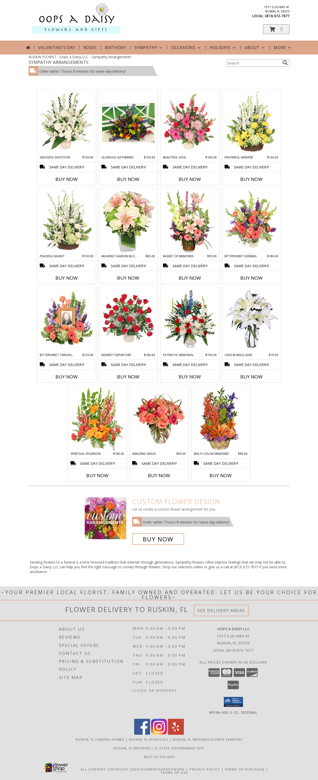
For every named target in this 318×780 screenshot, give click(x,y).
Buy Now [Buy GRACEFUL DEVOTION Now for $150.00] (66, 179)
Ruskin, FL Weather (132, 748)
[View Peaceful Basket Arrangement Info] (66, 221)
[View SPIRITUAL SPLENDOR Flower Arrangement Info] (97, 419)
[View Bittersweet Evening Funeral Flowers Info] (251, 221)
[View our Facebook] (142, 733)
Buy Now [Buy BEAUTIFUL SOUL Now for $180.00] (190, 179)
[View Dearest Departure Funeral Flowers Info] (128, 320)
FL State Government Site (179, 748)
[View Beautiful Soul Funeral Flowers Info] (190, 123)
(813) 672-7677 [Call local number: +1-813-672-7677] (277, 15)
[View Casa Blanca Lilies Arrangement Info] (251, 320)
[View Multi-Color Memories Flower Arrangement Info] (221, 419)
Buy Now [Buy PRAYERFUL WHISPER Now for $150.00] (251, 179)
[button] (276, 29)
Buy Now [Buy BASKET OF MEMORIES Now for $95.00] (190, 278)
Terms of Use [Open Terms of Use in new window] (174, 772)
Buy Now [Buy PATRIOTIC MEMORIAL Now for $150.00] (190, 376)
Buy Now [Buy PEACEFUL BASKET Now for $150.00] (66, 278)
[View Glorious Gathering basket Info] (128, 122)
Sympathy (148, 47)
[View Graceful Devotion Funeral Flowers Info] (66, 123)
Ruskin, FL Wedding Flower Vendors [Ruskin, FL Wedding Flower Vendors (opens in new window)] (208, 739)
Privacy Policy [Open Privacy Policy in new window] (205, 769)
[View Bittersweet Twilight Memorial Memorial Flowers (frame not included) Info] (66, 320)
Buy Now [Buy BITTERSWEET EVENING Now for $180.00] (251, 278)
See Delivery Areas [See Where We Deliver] (221, 610)
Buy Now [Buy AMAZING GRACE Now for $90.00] (159, 475)
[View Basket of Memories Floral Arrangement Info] (190, 221)
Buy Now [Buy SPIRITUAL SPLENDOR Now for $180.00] (97, 475)
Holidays (223, 47)
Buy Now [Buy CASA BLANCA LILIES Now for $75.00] (251, 376)
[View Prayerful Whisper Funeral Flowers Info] (251, 123)
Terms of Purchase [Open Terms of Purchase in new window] (245, 769)
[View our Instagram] (159, 733)
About (255, 47)
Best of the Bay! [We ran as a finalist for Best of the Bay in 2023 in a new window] (159, 756)
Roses (90, 47)
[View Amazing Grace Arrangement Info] (159, 419)
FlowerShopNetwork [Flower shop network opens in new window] (162, 769)
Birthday (115, 47)
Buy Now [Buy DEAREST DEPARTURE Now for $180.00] (128, 376)
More (283, 47)
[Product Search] (253, 62)
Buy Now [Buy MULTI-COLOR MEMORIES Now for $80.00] (220, 475)
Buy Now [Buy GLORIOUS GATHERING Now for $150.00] (128, 179)
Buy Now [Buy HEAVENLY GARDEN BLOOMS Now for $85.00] (128, 278)
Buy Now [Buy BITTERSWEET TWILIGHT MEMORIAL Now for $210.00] (66, 376)
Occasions (186, 47)
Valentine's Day (56, 47)
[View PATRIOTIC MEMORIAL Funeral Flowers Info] (190, 320)
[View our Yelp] (176, 733)
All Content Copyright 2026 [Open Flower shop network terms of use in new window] (109, 769)
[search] (285, 62)
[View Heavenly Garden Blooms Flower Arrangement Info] (128, 221)
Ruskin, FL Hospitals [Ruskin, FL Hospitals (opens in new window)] (148, 739)
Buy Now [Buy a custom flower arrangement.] (158, 539)
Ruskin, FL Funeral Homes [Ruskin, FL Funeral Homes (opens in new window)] (100, 739)
